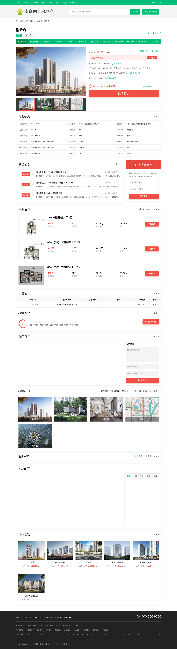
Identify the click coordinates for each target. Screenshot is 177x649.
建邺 (35, 625)
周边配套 (107, 42)
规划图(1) (115, 391)
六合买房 (105, 630)
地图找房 (153, 12)
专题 (51, 3)
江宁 (40, 625)
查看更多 (117, 64)
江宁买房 (49, 630)
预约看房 (123, 93)
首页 (19, 3)
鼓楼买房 (87, 630)
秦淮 (46, 625)
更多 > (156, 117)
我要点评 (152, 322)
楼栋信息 (82, 42)
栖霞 (52, 625)
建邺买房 (40, 630)
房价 (65, 3)
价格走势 (119, 42)
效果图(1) (105, 391)
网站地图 (67, 617)
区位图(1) (147, 391)
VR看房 (148, 456)
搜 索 (135, 12)
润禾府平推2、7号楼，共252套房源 (51, 172)
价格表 (155, 305)
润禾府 (46, 21)
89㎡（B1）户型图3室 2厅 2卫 (63, 242)
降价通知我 (143, 51)
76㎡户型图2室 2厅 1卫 (59, 217)
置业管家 (35, 3)
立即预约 (151, 58)
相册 (70, 42)
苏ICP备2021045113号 (77, 644)
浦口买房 (30, 630)
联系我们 (48, 617)
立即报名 (143, 196)
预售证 (58, 42)
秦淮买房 (58, 630)
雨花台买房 (77, 630)
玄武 (70, 625)
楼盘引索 (58, 617)
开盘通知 (146, 68)
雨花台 (58, 625)
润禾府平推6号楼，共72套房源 (49, 193)
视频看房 (138, 456)
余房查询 (112, 78)
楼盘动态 (94, 42)
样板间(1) (137, 391)
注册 (159, 3)
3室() (141, 209)
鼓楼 (65, 625)
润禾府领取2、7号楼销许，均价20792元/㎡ (54, 183)
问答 (58, 3)
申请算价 (151, 224)
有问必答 (131, 42)
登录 (153, 3)
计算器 (156, 51)
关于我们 (38, 617)
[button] (17, 104)
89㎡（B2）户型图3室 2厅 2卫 (63, 267)
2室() (148, 209)
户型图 (46, 42)
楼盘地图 (136, 73)
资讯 (44, 3)
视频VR (155, 42)
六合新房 (38, 21)
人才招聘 (29, 617)
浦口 (29, 625)
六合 (76, 625)
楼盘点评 (143, 42)
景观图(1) (126, 391)
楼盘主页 (22, 42)
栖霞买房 (67, 630)
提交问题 (142, 380)
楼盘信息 (34, 42)
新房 (26, 3)
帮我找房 (73, 3)
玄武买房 (96, 630)
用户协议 (19, 617)
